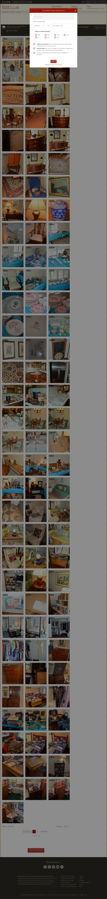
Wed (58, 35)
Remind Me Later (49, 64)
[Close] (75, 11)
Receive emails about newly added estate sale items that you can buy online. (54, 45)
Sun (58, 37)
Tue (48, 35)
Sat (48, 37)
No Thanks (59, 64)
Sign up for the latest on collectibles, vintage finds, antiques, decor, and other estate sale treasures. (55, 49)
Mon (39, 35)
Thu (68, 35)
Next (53, 61)
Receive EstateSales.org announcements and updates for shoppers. (52, 53)
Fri (38, 37)
